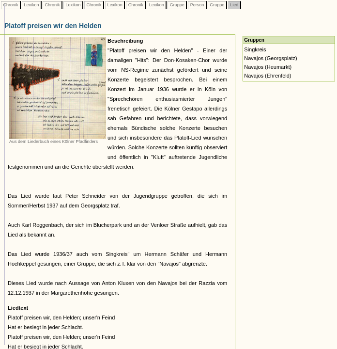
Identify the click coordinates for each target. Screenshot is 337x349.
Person (197, 4)
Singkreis (255, 49)
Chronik (10, 4)
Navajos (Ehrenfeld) (267, 76)
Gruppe (176, 4)
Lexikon (31, 4)
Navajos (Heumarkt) (267, 67)
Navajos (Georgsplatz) (270, 58)
